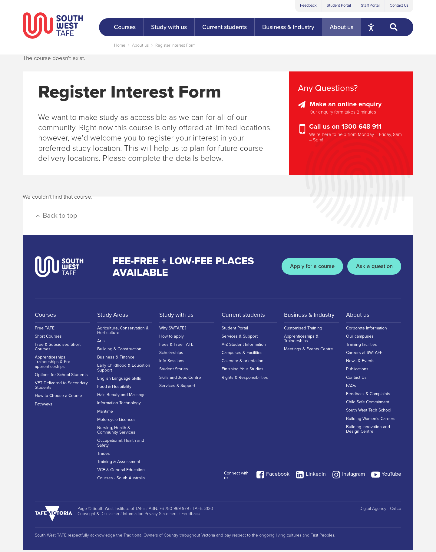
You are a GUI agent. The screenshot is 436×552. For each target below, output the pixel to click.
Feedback (308, 5)
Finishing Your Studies (242, 370)
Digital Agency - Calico (380, 510)
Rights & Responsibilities (245, 379)
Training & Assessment (118, 463)
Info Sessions (171, 362)
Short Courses (48, 338)
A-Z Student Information (244, 346)
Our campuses (360, 338)
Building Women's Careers (370, 420)
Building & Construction (119, 350)
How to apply (171, 338)
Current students (244, 315)
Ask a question (373, 266)
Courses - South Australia (121, 479)
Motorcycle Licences (116, 421)
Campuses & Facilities (242, 354)
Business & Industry (310, 315)
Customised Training (303, 329)
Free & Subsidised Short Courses (58, 348)
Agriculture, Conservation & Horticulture (123, 332)
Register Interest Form (175, 45)
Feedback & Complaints (368, 395)
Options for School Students (61, 376)
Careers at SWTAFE (364, 354)
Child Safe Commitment (367, 403)
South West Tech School (368, 412)
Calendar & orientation (242, 362)
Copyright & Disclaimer (98, 515)
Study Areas (113, 315)
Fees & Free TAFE (176, 346)
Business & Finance (115, 359)
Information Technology (119, 404)
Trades (103, 455)
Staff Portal (370, 5)
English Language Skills (119, 380)
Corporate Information (366, 329)
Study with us (177, 315)
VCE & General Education (121, 471)
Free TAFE (44, 329)
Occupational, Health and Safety (120, 444)
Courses (46, 315)
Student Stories (173, 370)
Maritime (105, 413)
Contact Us (399, 5)
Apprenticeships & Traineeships (301, 340)
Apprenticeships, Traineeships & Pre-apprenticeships (53, 363)
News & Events (360, 362)
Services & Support (177, 387)
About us (140, 45)
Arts (101, 342)
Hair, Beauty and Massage (121, 396)
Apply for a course (308, 266)
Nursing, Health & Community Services (116, 432)
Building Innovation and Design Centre (368, 431)
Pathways (43, 405)
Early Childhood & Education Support (123, 369)
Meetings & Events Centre (308, 350)
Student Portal (339, 5)
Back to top (56, 215)
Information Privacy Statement (150, 515)
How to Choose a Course (58, 397)
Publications (357, 370)
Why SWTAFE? (172, 329)
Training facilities (361, 346)
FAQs (351, 387)
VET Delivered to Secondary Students (61, 387)
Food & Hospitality (114, 388)
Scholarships (171, 354)
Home (119, 45)
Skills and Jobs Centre (180, 379)
